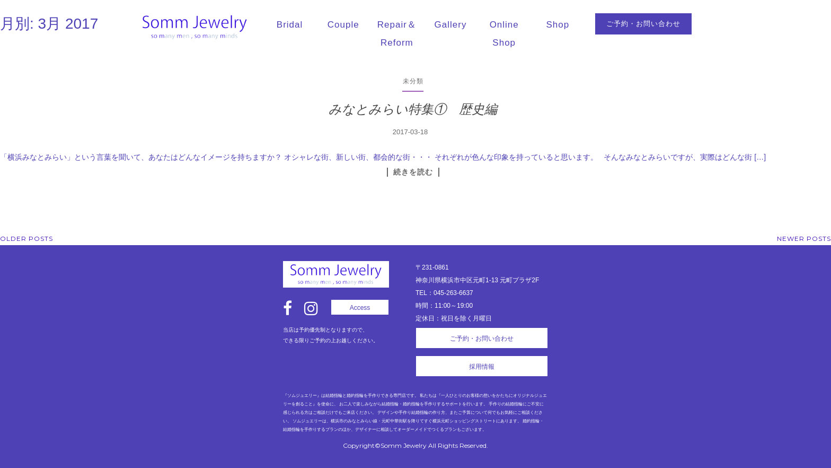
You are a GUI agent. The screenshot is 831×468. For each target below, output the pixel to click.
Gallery (451, 25)
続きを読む (413, 172)
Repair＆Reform (397, 34)
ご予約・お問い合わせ (643, 24)
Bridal (290, 25)
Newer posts (804, 238)
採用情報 (481, 366)
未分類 (413, 81)
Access (360, 307)
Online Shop (504, 34)
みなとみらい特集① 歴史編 (413, 109)
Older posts (26, 238)
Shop (558, 25)
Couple (343, 25)
